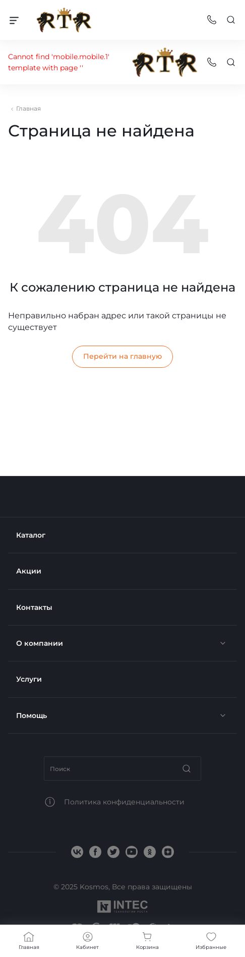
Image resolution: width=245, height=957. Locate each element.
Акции (28, 571)
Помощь (31, 715)
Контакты (34, 607)
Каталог (30, 535)
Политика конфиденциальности (124, 801)
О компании (39, 643)
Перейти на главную (122, 356)
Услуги (29, 679)
